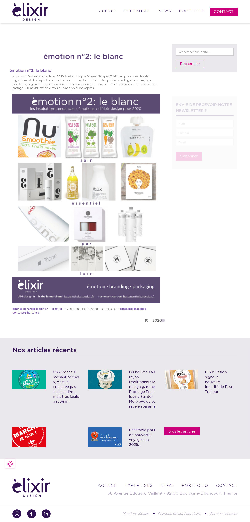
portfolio (195, 485)
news (167, 485)
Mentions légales (135, 514)
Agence (108, 11)
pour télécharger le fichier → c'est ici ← (39, 308)
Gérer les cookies (224, 514)
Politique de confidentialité (179, 514)
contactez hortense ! (26, 312)
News (164, 11)
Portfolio (191, 11)
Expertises (137, 11)
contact (227, 485)
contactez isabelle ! (133, 308)
